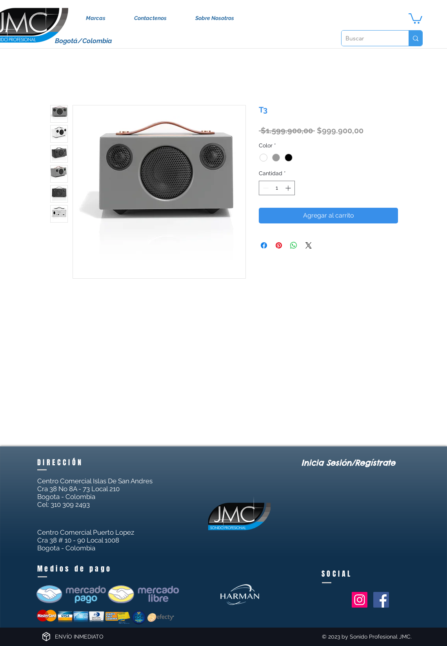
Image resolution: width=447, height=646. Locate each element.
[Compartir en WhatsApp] (293, 245)
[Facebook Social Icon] (381, 600)
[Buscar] (368, 38)
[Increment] (289, 188)
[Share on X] (308, 245)
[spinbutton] (277, 188)
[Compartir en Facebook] (264, 245)
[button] (415, 18)
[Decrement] (265, 188)
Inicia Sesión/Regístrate (348, 463)
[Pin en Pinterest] (278, 245)
